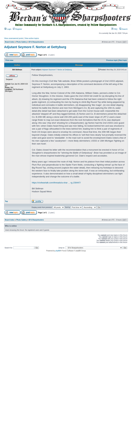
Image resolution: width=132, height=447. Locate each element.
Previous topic (112, 60)
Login (7, 29)
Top (6, 201)
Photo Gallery (21, 42)
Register (17, 29)
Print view (9, 60)
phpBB (57, 251)
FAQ (114, 29)
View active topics (32, 38)
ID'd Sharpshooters (36, 42)
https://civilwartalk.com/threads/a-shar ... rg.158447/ (56, 182)
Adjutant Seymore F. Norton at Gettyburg (35, 47)
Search (123, 29)
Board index (9, 42)
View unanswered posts (13, 38)
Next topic (123, 60)
